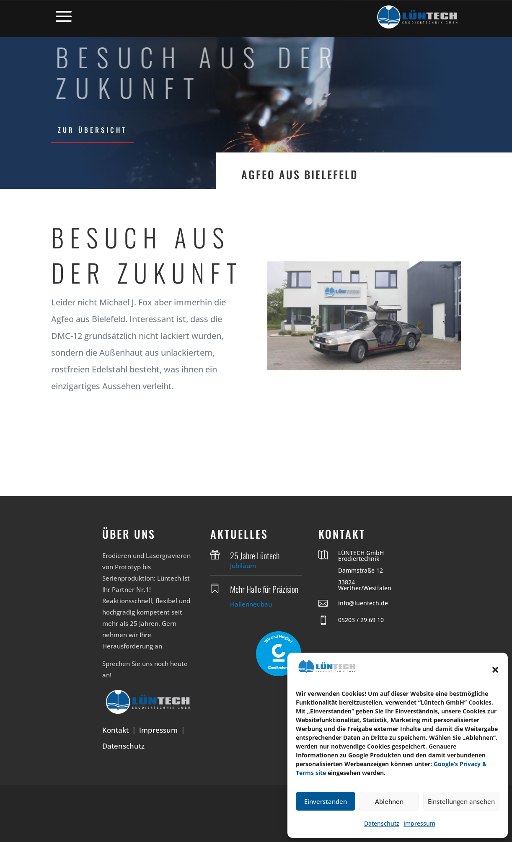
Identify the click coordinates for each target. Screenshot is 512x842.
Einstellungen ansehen (461, 801)
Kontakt (115, 730)
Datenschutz (381, 823)
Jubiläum (243, 565)
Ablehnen (389, 801)
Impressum (419, 823)
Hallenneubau (251, 604)
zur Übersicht (92, 130)
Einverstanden (325, 801)
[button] (495, 670)
